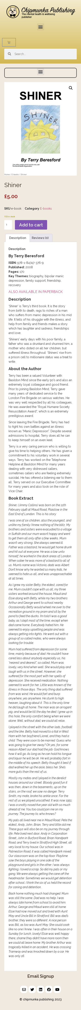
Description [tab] (17, 238)
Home (7, 174)
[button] (40, 26)
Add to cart (31, 224)
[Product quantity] (8, 225)
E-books (15, 174)
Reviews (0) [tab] (40, 238)
